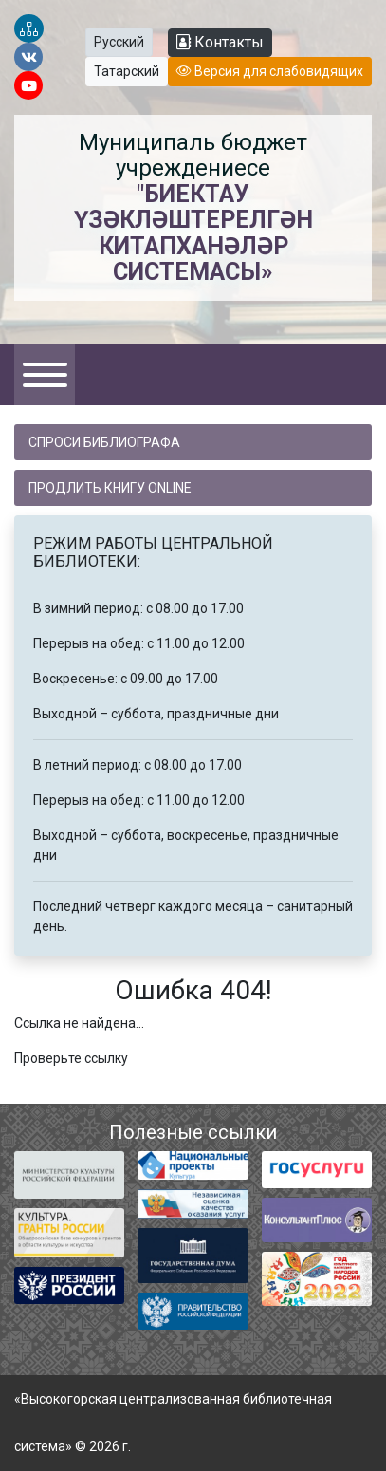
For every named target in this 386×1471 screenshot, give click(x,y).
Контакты (220, 42)
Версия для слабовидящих (269, 71)
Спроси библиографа (104, 442)
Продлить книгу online (110, 487)
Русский (119, 41)
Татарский (126, 71)
